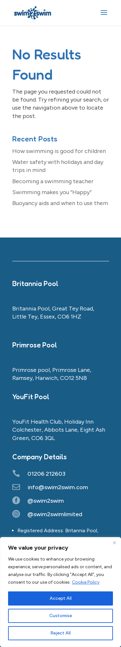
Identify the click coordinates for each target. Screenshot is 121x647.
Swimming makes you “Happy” (52, 192)
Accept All (61, 598)
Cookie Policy (85, 582)
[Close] (114, 542)
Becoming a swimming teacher (53, 181)
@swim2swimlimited (54, 514)
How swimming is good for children (59, 151)
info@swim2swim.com (58, 487)
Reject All (60, 633)
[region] (60, 592)
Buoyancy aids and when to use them (60, 203)
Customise (60, 615)
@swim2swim (45, 500)
